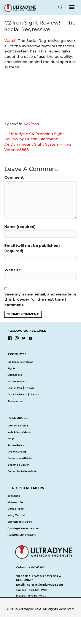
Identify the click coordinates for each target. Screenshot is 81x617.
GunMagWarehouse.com (23, 528)
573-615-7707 (38, 590)
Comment (14, 177)
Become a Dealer (18, 464)
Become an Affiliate (20, 458)
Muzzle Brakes (17, 381)
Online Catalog (17, 451)
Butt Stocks (15, 374)
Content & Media (18, 425)
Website (12, 270)
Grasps (34, 394)
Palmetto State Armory (22, 534)
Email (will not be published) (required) (32, 248)
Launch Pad (15, 387)
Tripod (29, 387)
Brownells (14, 495)
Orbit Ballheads (17, 394)
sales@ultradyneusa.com (45, 584)
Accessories (15, 401)
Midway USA (15, 502)
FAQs (11, 438)
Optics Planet (16, 508)
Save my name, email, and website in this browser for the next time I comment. (40, 299)
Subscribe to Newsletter (23, 471)
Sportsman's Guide (20, 521)
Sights (12, 368)
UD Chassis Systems (20, 361)
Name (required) (20, 227)
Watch (10, 40)
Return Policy (16, 445)
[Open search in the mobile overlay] (60, 7)
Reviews (31, 124)
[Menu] (71, 7)
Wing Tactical (16, 515)
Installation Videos (19, 432)
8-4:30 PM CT (37, 595)
